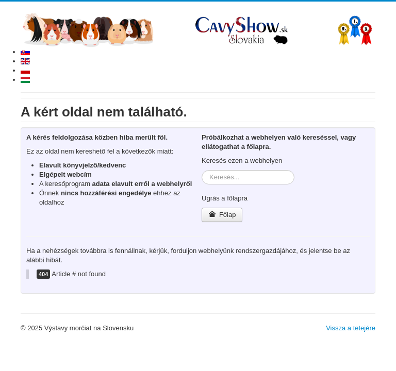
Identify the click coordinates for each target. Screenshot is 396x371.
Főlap (222, 214)
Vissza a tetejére (350, 328)
